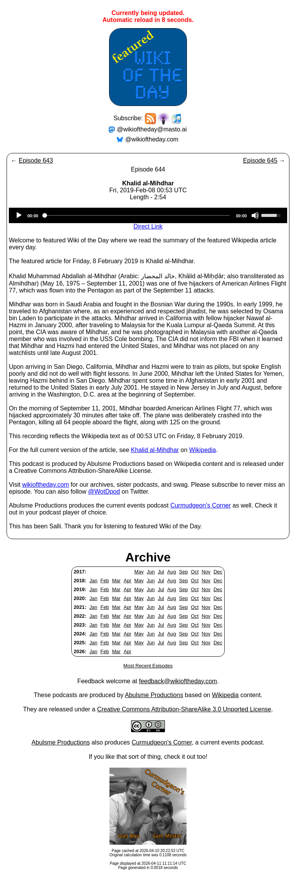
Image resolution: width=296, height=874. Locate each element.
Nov (206, 572)
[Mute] (255, 215)
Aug (171, 572)
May (139, 572)
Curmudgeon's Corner (200, 505)
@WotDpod (104, 491)
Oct (194, 572)
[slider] (137, 215)
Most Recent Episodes (148, 666)
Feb (105, 580)
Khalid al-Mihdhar (155, 450)
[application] (148, 215)
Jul (161, 572)
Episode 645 (260, 160)
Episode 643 (35, 160)
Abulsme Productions (154, 695)
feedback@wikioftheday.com (178, 681)
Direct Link (148, 226)
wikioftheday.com (45, 484)
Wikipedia (202, 450)
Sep (183, 572)
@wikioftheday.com (151, 139)
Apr (127, 580)
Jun (151, 572)
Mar (116, 580)
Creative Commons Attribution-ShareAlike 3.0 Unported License (184, 709)
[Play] (19, 215)
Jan (93, 580)
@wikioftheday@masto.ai (152, 129)
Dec (218, 572)
